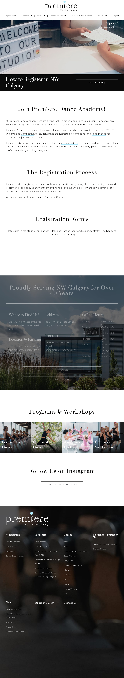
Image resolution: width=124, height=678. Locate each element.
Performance (99, 134)
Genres (40, 16)
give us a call (106, 146)
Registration (10, 16)
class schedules (69, 143)
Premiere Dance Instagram (62, 456)
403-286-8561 (108, 27)
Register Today (97, 82)
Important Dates (57, 16)
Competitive (27, 134)
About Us (102, 16)
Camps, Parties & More (81, 16)
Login (115, 16)
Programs (26, 16)
